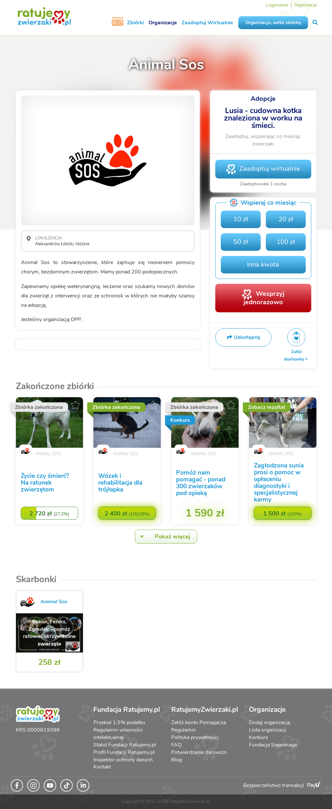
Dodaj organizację (269, 722)
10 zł (240, 219)
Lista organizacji (267, 730)
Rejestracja (305, 5)
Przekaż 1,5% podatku (119, 722)
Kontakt (102, 766)
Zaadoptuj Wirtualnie (207, 22)
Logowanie (277, 5)
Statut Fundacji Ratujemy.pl (124, 744)
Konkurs (258, 737)
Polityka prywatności (195, 737)
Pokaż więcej (162, 536)
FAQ (176, 744)
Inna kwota (263, 264)
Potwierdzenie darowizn (199, 752)
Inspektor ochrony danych (123, 759)
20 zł (286, 219)
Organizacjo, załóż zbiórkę (273, 22)
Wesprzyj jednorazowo (263, 297)
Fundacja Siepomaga (273, 744)
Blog (176, 759)
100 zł (286, 241)
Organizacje (162, 22)
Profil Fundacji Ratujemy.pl (124, 752)
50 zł (240, 241)
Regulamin (183, 730)
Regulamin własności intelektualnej (118, 733)
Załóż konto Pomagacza (198, 722)
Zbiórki (135, 22)
